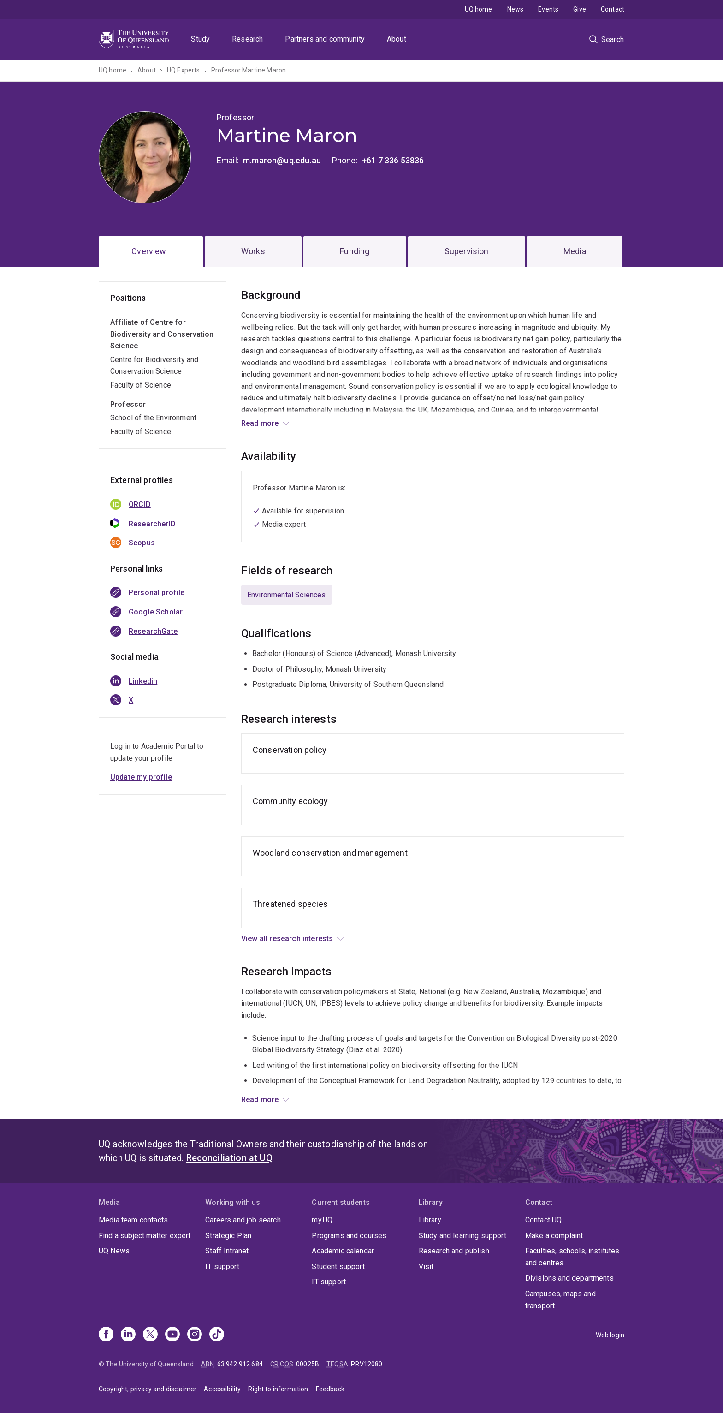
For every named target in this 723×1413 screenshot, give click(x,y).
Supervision (466, 251)
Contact (612, 9)
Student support (338, 1266)
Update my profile (141, 777)
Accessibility (222, 1389)
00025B (307, 1364)
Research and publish (454, 1250)
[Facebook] (106, 1335)
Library (430, 1220)
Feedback (330, 1389)
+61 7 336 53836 (393, 160)
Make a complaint (554, 1235)
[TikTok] (216, 1335)
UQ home (478, 9)
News (515, 9)
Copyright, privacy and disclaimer (147, 1389)
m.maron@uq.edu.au (282, 160)
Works (253, 251)
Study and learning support (462, 1235)
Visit (426, 1266)
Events (548, 9)
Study (200, 39)
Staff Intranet (227, 1250)
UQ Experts (183, 70)
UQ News (114, 1250)
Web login (610, 1335)
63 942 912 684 (240, 1364)
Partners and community (325, 39)
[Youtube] (172, 1335)
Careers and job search (243, 1220)
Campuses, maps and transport (560, 1299)
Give (579, 9)
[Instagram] (194, 1335)
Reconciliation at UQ (229, 1157)
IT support (222, 1266)
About (396, 39)
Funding (354, 251)
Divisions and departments (569, 1278)
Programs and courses (349, 1235)
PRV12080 (366, 1364)
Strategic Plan (228, 1235)
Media (574, 251)
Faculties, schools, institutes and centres (572, 1256)
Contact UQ (543, 1220)
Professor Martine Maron (248, 70)
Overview (148, 251)
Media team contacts (133, 1220)
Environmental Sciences (286, 594)
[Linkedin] (128, 1335)
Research (247, 39)
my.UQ (322, 1220)
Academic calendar (343, 1250)
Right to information (278, 1389)
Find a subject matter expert (144, 1235)
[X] (150, 1335)
